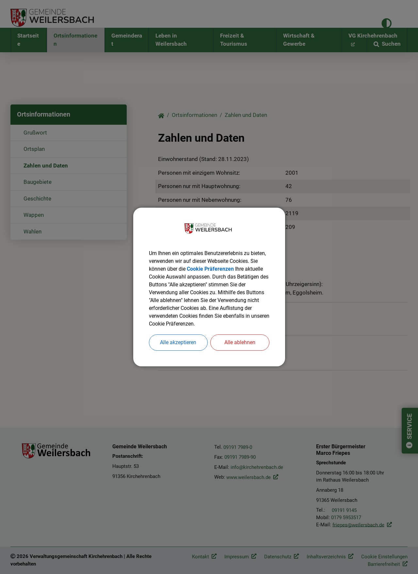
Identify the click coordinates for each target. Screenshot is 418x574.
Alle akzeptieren (178, 342)
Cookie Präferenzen (210, 269)
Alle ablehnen (239, 342)
